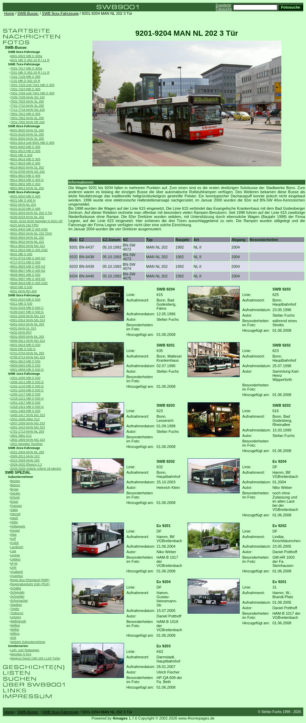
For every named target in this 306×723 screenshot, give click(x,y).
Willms (15, 633)
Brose (14, 489)
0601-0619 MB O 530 (25, 345)
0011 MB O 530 (21, 303)
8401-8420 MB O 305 (25, 147)
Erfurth (15, 497)
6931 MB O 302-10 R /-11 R (29, 60)
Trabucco (16, 613)
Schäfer (15, 588)
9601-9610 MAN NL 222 (27, 241)
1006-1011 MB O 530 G (27, 382)
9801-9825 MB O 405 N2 (27, 266)
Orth (13, 567)
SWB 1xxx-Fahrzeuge (24, 373)
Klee (13, 534)
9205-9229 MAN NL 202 (27, 217)
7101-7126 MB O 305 (25, 76)
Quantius (16, 576)
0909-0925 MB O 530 (25, 365)
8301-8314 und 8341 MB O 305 (32, 142)
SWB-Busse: (28, 13)
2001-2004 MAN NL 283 (27, 452)
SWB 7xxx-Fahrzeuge (24, 64)
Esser (14, 501)
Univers (15, 617)
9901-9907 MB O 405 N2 (27, 279)
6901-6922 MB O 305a (26, 56)
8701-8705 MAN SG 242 (27, 171)
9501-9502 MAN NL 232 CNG (31, 233)
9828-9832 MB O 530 (25, 274)
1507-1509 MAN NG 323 (27, 423)
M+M (14, 563)
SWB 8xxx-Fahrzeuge (24, 126)
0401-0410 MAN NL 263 (27, 324)
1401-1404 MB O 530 (25, 411)
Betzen (15, 485)
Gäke (14, 510)
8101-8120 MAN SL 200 (27, 134)
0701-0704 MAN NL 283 (27, 353)
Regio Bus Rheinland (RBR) (29, 580)
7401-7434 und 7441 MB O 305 (32, 93)
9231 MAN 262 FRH (24, 225)
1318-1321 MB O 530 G (27, 406)
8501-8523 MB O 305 (25, 151)
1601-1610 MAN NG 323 (27, 427)
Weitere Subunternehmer (27, 642)
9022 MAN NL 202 (23, 204)
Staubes (16, 604)
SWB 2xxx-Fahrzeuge (24, 448)
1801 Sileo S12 (21, 435)
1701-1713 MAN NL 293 (27, 431)
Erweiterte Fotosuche (224, 7)
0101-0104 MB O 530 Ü (27, 307)
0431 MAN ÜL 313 (23, 328)
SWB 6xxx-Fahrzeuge (24, 52)
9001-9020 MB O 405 (25, 196)
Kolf (13, 538)
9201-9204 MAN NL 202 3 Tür (31, 213)
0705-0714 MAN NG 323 (27, 357)
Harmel (15, 514)
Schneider (17, 596)
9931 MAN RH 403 (23, 291)
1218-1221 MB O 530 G (27, 398)
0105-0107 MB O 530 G (27, 312)
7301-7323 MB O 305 (25, 89)
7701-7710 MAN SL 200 (27, 105)
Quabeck (16, 571)
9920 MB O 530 (21, 287)
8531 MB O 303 (21, 155)
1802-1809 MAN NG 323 (27, 439)
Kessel (15, 530)
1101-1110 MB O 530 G (27, 386)
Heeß (14, 518)
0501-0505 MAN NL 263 (27, 336)
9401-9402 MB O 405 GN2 (29, 229)
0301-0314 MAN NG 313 (27, 320)
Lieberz (15, 559)
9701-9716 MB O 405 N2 (27, 258)
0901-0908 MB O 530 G (27, 369)
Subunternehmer (20, 477)
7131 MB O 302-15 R (25, 81)
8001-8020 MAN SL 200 (27, 130)
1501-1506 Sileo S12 (25, 419)
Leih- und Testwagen (24, 650)
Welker (15, 625)
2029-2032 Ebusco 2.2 (26, 464)
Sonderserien (18, 646)
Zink (13, 637)
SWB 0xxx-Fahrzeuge (24, 295)
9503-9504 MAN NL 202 (27, 237)
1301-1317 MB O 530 (25, 402)
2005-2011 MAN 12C (25, 456)
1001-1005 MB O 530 (25, 378)
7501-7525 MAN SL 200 (27, 101)
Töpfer (14, 609)
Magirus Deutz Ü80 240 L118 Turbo (35, 658)
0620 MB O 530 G (23, 349)
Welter (14, 629)
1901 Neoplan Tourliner (26, 444)
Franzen (16, 505)
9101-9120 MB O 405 (25, 208)
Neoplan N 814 (20, 654)
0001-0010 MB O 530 (25, 299)
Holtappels (17, 526)
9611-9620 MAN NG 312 (27, 246)
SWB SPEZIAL (18, 472)
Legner (15, 555)
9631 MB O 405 (21, 254)
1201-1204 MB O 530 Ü (27, 390)
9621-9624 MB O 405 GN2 (29, 250)
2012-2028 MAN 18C (25, 460)
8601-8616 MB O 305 (25, 159)
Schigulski (17, 592)
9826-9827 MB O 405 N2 (27, 270)
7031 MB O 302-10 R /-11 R (29, 72)
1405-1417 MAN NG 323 (27, 415)
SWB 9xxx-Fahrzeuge (60, 13)
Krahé (14, 543)
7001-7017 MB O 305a (26, 68)
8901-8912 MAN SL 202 (27, 188)
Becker (15, 481)
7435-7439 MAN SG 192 (27, 97)
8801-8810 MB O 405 (25, 175)
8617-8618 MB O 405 (25, 163)
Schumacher (19, 600)
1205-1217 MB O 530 (25, 394)
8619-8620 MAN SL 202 (27, 167)
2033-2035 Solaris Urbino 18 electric (35, 468)
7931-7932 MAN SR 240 (27, 122)
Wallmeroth (18, 621)
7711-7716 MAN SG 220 (27, 109)
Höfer (14, 522)
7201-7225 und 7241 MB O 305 (32, 85)
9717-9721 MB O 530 (25, 262)
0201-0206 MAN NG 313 (27, 316)
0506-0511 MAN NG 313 (27, 340)
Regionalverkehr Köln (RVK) (30, 584)
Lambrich (16, 547)
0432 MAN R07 (21, 332)
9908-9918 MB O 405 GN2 (29, 283)
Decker (15, 493)
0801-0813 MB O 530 (25, 361)
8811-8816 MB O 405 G (27, 180)
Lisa (13, 551)
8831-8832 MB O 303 (25, 184)
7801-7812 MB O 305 (25, 114)
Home (9, 13)
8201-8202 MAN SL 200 (27, 138)
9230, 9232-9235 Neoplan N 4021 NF (36, 221)
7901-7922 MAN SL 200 (27, 118)
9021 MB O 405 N (22, 200)
